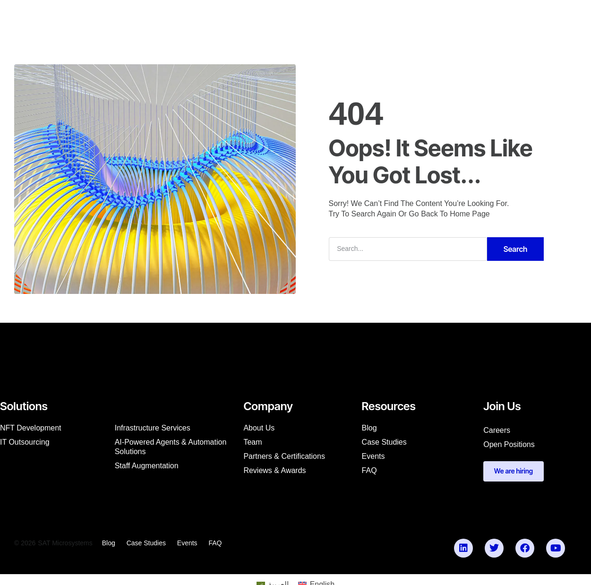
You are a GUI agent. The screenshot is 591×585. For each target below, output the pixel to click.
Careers (496, 430)
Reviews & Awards (274, 470)
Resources (267, 17)
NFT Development (30, 427)
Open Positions (509, 444)
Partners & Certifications (284, 456)
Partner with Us (386, 17)
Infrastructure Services (152, 427)
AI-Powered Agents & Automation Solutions (171, 446)
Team (252, 442)
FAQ (369, 470)
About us (258, 427)
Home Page (470, 214)
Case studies (384, 442)
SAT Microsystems (65, 543)
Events (373, 456)
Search (516, 248)
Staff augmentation (147, 465)
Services (173, 17)
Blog (369, 427)
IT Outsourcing (25, 442)
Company (219, 17)
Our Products (322, 17)
